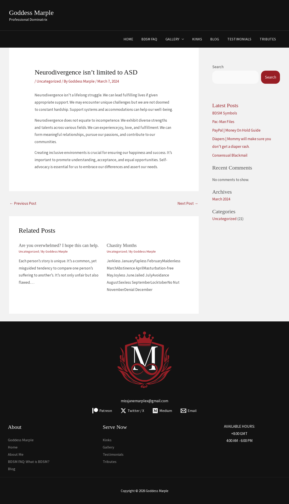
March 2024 (221, 199)
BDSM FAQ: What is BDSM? (29, 461)
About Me (16, 454)
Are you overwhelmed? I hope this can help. (59, 245)
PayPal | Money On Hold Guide (236, 130)
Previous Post (22, 203)
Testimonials (241, 39)
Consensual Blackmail (229, 155)
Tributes (268, 39)
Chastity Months (122, 245)
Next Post (187, 203)
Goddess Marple (31, 12)
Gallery (177, 39)
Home (135, 39)
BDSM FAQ (155, 39)
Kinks (201, 39)
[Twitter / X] (131, 410)
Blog (217, 39)
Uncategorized (49, 81)
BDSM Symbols (224, 113)
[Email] (189, 410)
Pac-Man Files (223, 121)
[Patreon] (101, 410)
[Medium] (163, 410)
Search (218, 66)
